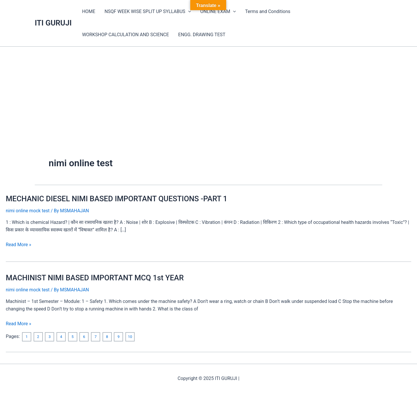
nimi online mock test (28, 210)
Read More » (18, 244)
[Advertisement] (208, 90)
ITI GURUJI (53, 23)
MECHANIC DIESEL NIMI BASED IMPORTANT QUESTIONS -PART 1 (117, 198)
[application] (188, 11)
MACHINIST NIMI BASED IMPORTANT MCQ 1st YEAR (95, 277)
